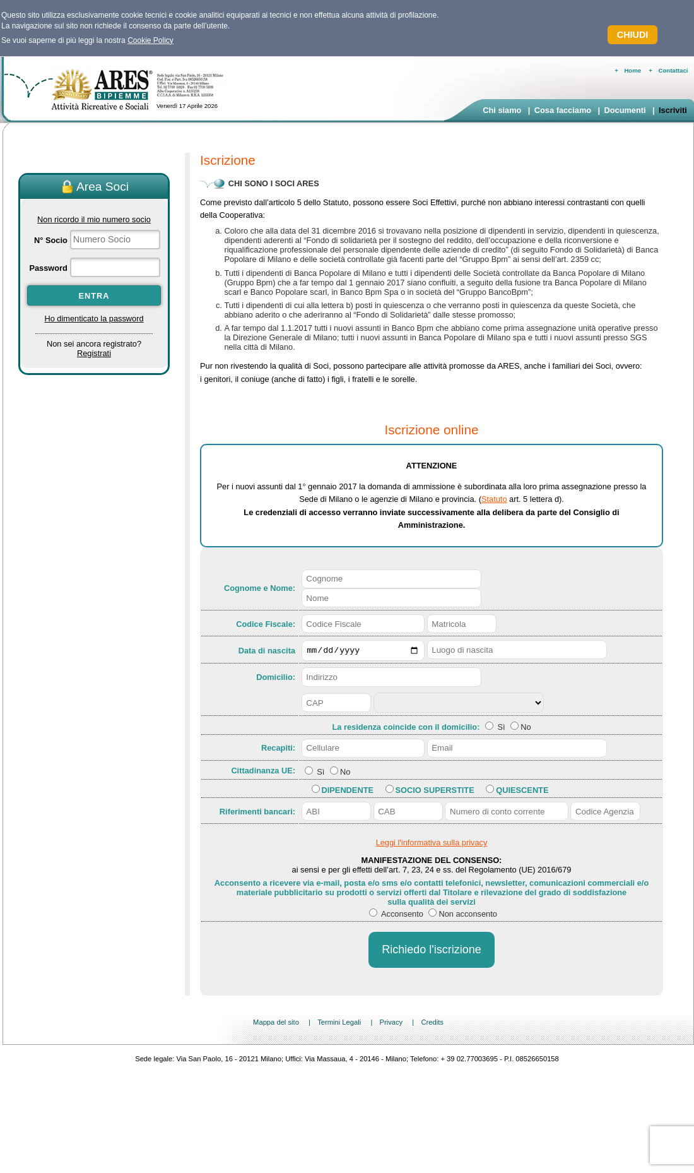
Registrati (94, 353)
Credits (432, 1024)
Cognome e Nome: (259, 588)
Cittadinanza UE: (263, 772)
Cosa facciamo (562, 110)
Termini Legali (339, 1024)
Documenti (624, 110)
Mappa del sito (276, 1024)
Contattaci (673, 70)
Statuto (494, 499)
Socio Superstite (435, 792)
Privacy (391, 1024)
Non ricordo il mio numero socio (94, 219)
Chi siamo (502, 110)
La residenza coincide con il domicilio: (407, 729)
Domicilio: (275, 679)
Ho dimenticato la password (93, 318)
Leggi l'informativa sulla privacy (432, 844)
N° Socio (51, 240)
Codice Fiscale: (265, 624)
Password (48, 268)
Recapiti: (278, 749)
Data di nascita (266, 651)
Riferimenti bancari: (257, 813)
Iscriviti (673, 110)
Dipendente (347, 792)
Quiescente (522, 792)
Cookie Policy (150, 40)
